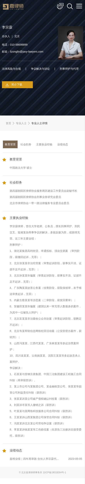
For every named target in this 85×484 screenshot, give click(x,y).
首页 (8, 123)
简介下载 (16, 84)
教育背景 (10, 144)
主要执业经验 (44, 144)
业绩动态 (62, 144)
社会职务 (25, 144)
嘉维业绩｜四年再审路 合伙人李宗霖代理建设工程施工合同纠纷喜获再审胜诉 (34, 459)
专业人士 (21, 123)
